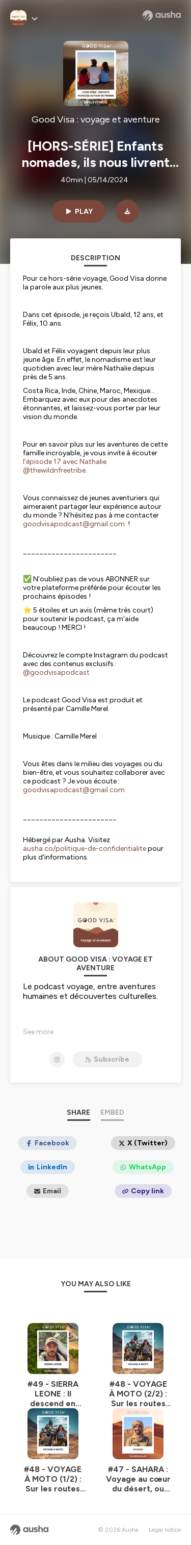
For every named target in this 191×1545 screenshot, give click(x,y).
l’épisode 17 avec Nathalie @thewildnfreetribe (64, 466)
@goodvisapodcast (56, 672)
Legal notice (165, 1529)
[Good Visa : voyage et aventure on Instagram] (57, 1059)
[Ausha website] (162, 15)
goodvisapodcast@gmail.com (74, 524)
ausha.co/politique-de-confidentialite (84, 848)
